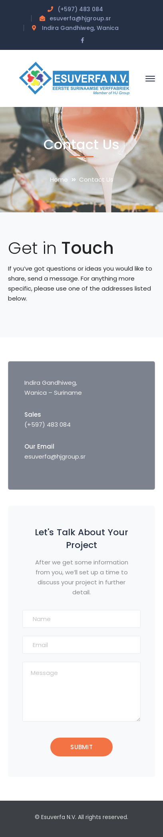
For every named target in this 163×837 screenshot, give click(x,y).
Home (59, 179)
